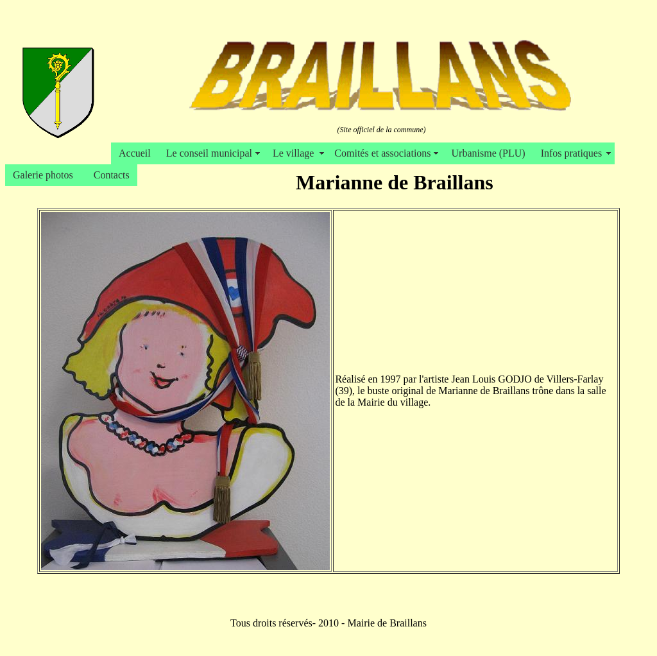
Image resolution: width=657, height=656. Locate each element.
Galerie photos (45, 174)
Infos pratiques (574, 153)
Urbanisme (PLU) (488, 153)
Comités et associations (385, 153)
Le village (296, 153)
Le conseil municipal (211, 153)
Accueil (135, 153)
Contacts (112, 174)
